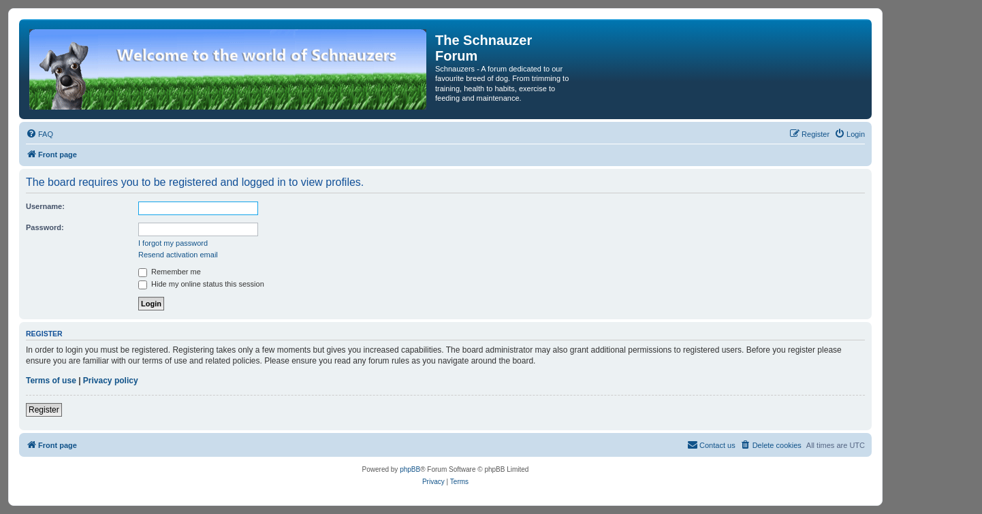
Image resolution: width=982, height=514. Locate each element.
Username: (45, 206)
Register (44, 410)
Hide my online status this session (201, 284)
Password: (45, 227)
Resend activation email (178, 255)
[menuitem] (39, 134)
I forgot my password (173, 243)
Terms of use (51, 380)
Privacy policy (110, 380)
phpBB (410, 469)
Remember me (169, 272)
